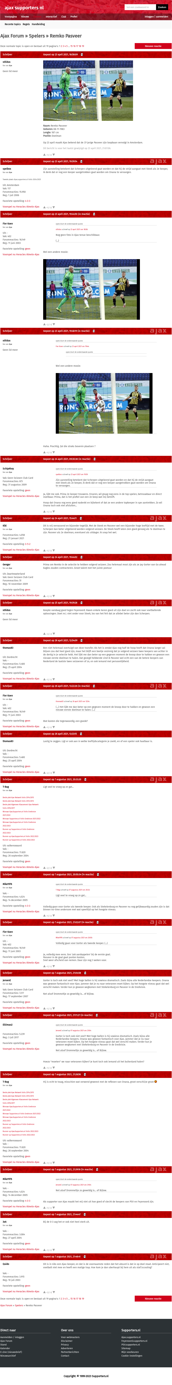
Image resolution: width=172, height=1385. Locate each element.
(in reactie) (84, 214)
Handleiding (38, 24)
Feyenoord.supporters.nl (134, 1341)
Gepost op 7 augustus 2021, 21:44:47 (61, 1214)
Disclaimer (66, 1341)
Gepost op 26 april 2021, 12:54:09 (60, 640)
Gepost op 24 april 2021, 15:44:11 (60, 518)
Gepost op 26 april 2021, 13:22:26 (60, 686)
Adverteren (67, 1348)
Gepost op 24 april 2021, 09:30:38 (60, 459)
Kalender (5, 1348)
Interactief (51, 16)
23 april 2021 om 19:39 (79, 475)
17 (77, 46)
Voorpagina (11, 16)
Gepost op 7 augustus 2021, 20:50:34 (62, 874)
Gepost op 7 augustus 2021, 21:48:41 (61, 1256)
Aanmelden (6, 1337)
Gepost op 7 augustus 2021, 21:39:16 (61, 1169)
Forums (37, 16)
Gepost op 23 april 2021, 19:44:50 (60, 214)
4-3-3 (27, 201)
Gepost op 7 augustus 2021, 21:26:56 (62, 1074)
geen (27, 248)
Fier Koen (8, 223)
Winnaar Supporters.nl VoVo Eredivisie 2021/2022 (21, 819)
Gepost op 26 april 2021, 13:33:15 (60, 733)
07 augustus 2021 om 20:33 (79, 890)
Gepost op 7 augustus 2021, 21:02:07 (62, 922)
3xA (4, 1221)
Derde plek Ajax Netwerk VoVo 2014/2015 (18, 798)
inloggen (149, 16)
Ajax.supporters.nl (131, 1337)
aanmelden (162, 16)
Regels (26, 24)
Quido (6, 1264)
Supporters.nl (130, 1330)
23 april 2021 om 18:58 (79, 230)
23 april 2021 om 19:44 (80, 346)
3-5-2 (27, 544)
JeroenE (7, 980)
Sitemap (125, 1348)
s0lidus (6, 62)
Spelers (37, 36)
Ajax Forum (12, 36)
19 (83, 46)
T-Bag (6, 786)
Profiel (73, 16)
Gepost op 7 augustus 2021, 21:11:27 (61, 1015)
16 (74, 46)
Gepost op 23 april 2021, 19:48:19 (60, 331)
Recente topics (13, 24)
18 (80, 46)
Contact (65, 1355)
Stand (3, 1344)
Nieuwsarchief (8, 1355)
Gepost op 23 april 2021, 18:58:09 (60, 54)
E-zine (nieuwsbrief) (11, 1352)
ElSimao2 (7, 1024)
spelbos (7, 168)
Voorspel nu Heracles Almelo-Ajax (21, 206)
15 (71, 46)
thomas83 (8, 647)
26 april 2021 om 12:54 (81, 701)
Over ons (67, 1330)
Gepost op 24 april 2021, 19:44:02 (60, 557)
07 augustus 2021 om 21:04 (81, 1031)
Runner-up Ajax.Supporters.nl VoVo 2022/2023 (20, 836)
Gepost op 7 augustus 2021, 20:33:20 (62, 779)
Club (63, 16)
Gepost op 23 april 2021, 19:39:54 (60, 161)
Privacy (65, 1344)
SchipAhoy (8, 468)
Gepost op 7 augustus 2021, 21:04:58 (62, 973)
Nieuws (25, 16)
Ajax (10, 66)
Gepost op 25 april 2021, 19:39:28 (60, 602)
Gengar (6, 564)
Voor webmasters (70, 1337)
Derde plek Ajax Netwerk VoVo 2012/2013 (18, 801)
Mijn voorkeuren (130, 1352)
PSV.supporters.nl (130, 1344)
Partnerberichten (70, 1352)
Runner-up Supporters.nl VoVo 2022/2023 (19, 840)
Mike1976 (7, 884)
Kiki (5, 525)
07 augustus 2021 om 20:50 (81, 938)
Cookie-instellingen (131, 1355)
